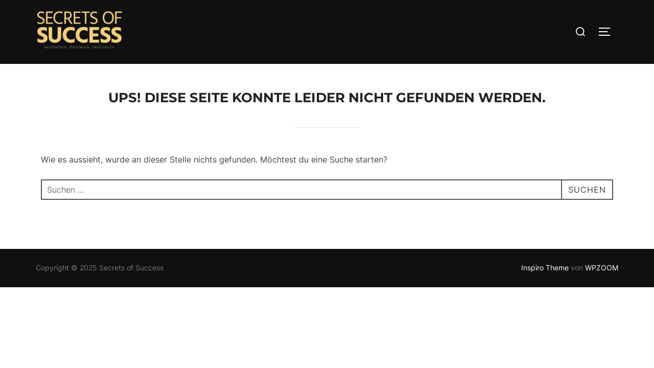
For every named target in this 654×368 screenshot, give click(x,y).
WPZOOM (601, 267)
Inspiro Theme (545, 267)
